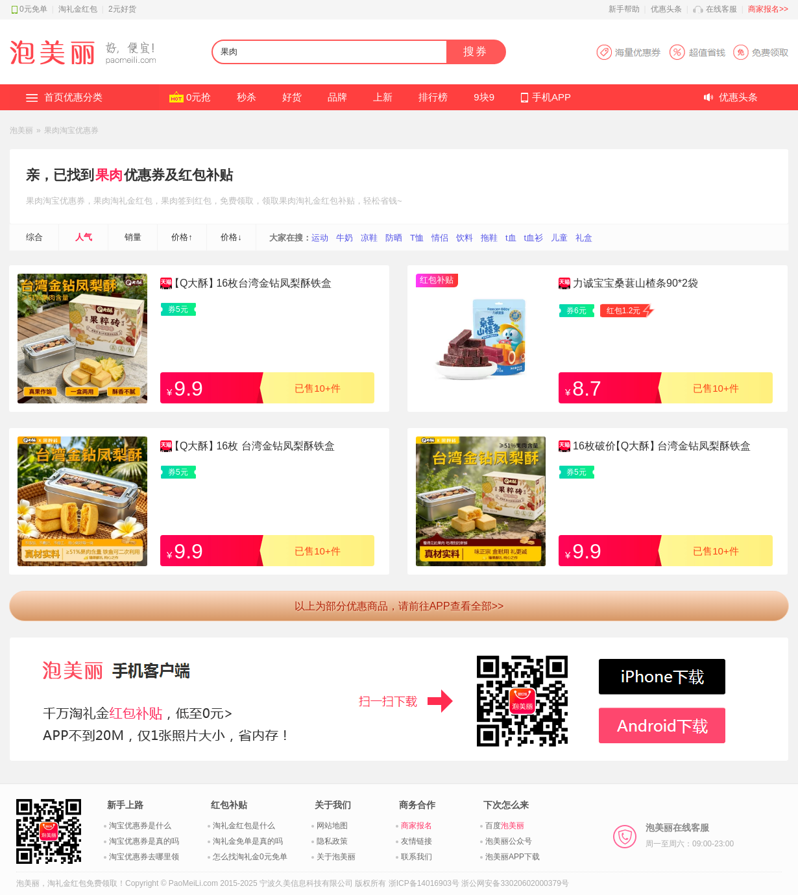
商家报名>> (768, 9)
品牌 (337, 96)
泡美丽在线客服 (690, 835)
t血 (510, 238)
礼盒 (583, 238)
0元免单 (33, 9)
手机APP (551, 96)
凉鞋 (369, 238)
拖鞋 (489, 238)
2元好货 (122, 9)
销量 (133, 237)
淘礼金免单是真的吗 (248, 841)
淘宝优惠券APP (692, 52)
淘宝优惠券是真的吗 (144, 841)
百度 (504, 825)
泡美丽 (21, 130)
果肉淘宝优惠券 (71, 130)
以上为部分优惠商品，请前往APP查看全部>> (399, 606)
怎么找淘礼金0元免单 (250, 856)
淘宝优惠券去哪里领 (144, 856)
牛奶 (344, 238)
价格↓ (231, 237)
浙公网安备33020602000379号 (514, 883)
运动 (319, 238)
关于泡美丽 (336, 856)
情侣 (439, 238)
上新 (383, 96)
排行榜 (433, 96)
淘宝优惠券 (64, 201)
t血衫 (534, 238)
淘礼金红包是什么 (244, 825)
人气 (83, 237)
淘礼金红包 (77, 9)
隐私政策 (332, 841)
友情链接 (416, 841)
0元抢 (198, 96)
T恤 (417, 238)
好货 (292, 96)
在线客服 (721, 9)
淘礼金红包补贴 (325, 201)
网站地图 (332, 825)
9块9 (484, 96)
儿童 (559, 238)
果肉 (109, 174)
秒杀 (246, 96)
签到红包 (195, 201)
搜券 (475, 51)
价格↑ (182, 237)
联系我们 (416, 856)
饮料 (464, 238)
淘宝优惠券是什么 (140, 825)
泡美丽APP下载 (512, 856)
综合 (34, 237)
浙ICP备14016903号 (424, 883)
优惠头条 (666, 9)
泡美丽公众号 (508, 841)
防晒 (393, 238)
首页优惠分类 (73, 96)
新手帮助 (624, 9)
